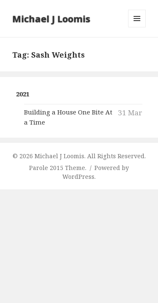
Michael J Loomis (51, 18)
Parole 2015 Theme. (58, 168)
